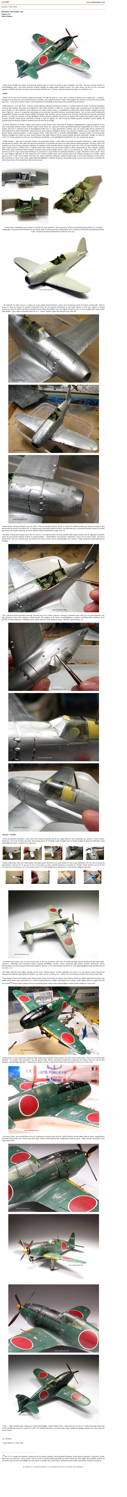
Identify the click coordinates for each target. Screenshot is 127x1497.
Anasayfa (5, 7)
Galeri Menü (13, 7)
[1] (11, 982)
